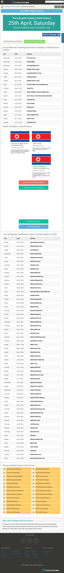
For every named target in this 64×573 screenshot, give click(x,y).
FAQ (2, 551)
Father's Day (33, 363)
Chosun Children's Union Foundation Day (38, 92)
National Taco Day (35, 420)
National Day (30, 107)
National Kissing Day (35, 371)
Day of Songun (31, 103)
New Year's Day (31, 58)
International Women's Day (34, 73)
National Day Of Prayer (36, 341)
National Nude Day (35, 378)
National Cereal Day (35, 288)
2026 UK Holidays (41, 501)
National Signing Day (35, 253)
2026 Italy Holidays (12, 483)
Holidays (7, 6)
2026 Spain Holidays (13, 498)
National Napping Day (36, 299)
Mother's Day (30, 118)
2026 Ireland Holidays (42, 480)
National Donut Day (35, 356)
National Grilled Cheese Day (37, 337)
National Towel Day (35, 348)
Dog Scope (46, 554)
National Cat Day (34, 431)
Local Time (28, 556)
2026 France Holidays (13, 472)
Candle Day (33, 450)
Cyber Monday (34, 447)
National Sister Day (35, 405)
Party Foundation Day (32, 114)
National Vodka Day (35, 416)
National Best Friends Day (37, 359)
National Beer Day (35, 329)
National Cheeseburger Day (37, 409)
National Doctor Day (35, 318)
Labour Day (30, 88)
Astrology (27, 551)
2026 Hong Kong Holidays (14, 476)
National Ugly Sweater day (37, 458)
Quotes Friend (46, 551)
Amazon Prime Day (35, 390)
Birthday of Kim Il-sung (33, 80)
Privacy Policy (15, 551)
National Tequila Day (35, 394)
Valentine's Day (34, 269)
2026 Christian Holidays (43, 505)
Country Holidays (15, 6)
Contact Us (4, 554)
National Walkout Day (36, 303)
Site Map (3, 556)
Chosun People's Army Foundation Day (37, 84)
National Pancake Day (36, 284)
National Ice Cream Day (36, 386)
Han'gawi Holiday (31, 111)
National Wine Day (35, 352)
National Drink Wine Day (36, 276)
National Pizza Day (35, 261)
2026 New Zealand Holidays (15, 490)
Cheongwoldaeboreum (33, 65)
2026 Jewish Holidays (13, 512)
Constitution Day (31, 122)
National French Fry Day (36, 375)
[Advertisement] (31, 204)
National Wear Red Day (36, 257)
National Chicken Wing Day (37, 397)
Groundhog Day (34, 250)
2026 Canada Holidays (42, 469)
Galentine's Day (34, 265)
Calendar (27, 554)
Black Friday (33, 443)
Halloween (33, 435)
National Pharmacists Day (37, 242)
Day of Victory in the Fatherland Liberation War (39, 96)
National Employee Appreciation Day (40, 291)
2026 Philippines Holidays (43, 490)
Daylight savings (34, 295)
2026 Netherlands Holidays (44, 487)
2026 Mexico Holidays (13, 487)
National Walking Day (36, 322)
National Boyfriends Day (36, 412)
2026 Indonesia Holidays (14, 480)
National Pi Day (34, 306)
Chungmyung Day (31, 77)
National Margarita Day (36, 280)
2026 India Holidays (42, 476)
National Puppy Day (35, 314)
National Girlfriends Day (36, 401)
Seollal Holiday (31, 61)
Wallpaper (35, 554)
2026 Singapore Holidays (14, 494)
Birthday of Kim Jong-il (33, 69)
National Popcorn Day (36, 246)
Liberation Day (31, 99)
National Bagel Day (35, 272)
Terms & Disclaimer (16, 554)
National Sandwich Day (36, 439)
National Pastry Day (35, 454)
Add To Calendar (50, 34)
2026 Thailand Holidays (43, 498)
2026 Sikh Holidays (41, 512)
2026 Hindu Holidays (13, 508)
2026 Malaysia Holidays (43, 483)
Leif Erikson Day (34, 424)
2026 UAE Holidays (12, 501)
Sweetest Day (34, 428)
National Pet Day (34, 333)
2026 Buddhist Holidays (14, 505)
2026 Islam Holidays (42, 508)
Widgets (35, 551)
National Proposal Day (36, 310)
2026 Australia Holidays (14, 469)
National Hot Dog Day (36, 382)
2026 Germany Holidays (43, 472)
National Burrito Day (35, 325)
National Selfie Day (35, 367)
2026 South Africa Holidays (44, 494)
